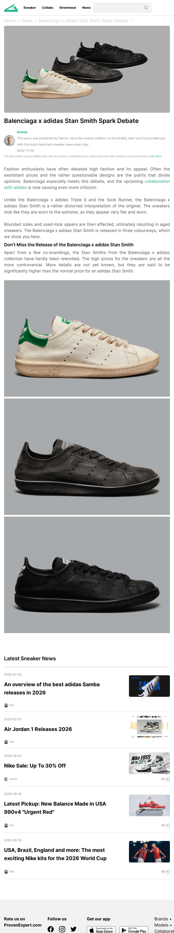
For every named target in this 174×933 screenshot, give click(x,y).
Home (10, 20)
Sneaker (30, 7)
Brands (161, 918)
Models (161, 925)
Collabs (47, 7)
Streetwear (67, 7)
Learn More (155, 156)
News (86, 7)
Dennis (22, 132)
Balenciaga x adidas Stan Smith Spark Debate (83, 20)
